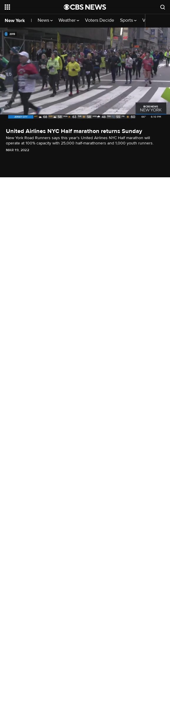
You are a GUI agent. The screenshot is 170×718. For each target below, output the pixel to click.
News (45, 20)
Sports (128, 20)
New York (15, 20)
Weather (69, 20)
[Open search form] (162, 7)
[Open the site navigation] (31, 7)
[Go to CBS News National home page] (85, 7)
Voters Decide (99, 20)
